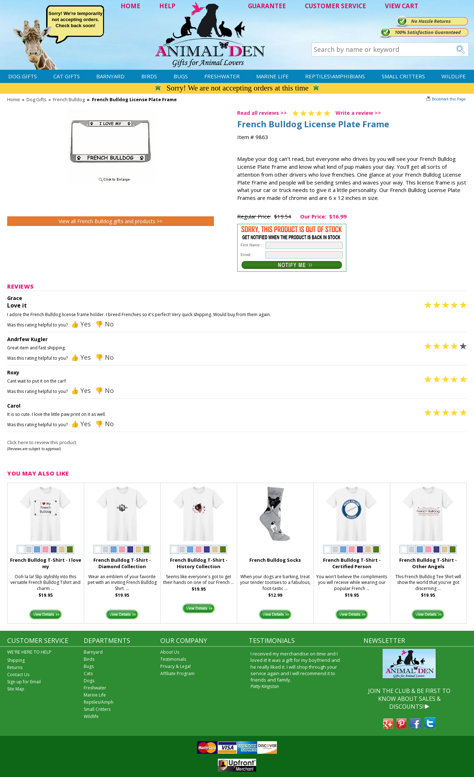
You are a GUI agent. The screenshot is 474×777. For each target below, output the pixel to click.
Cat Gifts (66, 76)
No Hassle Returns (431, 21)
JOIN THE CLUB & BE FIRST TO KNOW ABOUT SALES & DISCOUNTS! (409, 699)
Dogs (89, 681)
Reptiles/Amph (98, 702)
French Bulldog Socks (275, 560)
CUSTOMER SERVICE (335, 6)
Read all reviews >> (262, 113)
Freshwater (222, 76)
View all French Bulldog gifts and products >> (110, 221)
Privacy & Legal (175, 666)
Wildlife (453, 76)
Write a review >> (358, 113)
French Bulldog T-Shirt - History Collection (199, 563)
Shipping (16, 660)
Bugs (181, 76)
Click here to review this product (41, 442)
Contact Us (18, 675)
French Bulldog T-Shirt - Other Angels (428, 563)
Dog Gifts (22, 76)
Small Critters (403, 76)
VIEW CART (401, 6)
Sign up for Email (24, 682)
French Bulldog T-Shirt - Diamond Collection (122, 563)
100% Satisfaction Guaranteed (428, 32)
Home (13, 99)
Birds (149, 76)
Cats (88, 673)
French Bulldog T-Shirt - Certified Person (352, 563)
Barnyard (110, 76)
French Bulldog (69, 99)
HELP (167, 6)
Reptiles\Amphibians (335, 76)
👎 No (104, 324)
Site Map (15, 689)
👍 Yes (81, 324)
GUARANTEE (267, 6)
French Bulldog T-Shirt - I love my (45, 563)
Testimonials (173, 659)
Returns (15, 667)
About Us (169, 652)
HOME (130, 6)
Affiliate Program (177, 673)
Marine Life (272, 76)
